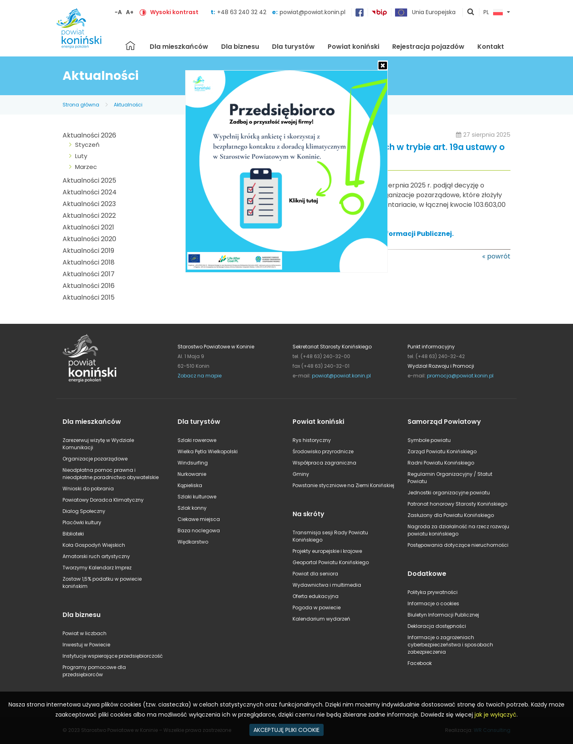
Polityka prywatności (433, 592)
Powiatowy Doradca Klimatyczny (103, 499)
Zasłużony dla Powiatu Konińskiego (451, 515)
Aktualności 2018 (89, 262)
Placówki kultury (82, 522)
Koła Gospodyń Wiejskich (94, 545)
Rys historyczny (312, 440)
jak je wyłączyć (496, 715)
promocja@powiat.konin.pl (460, 375)
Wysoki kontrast (174, 12)
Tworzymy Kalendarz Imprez (97, 567)
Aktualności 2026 (89, 135)
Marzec (86, 167)
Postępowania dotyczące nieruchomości (458, 545)
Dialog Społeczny (84, 511)
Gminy (301, 474)
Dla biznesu (240, 46)
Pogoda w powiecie (317, 607)
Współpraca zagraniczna (324, 462)
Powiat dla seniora (315, 573)
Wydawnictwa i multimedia (327, 584)
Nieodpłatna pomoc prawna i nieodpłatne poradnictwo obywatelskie (111, 474)
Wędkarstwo (193, 541)
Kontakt (490, 46)
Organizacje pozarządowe (95, 458)
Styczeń (87, 144)
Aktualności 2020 (89, 239)
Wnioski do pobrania (88, 488)
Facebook (420, 663)
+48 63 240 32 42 (242, 12)
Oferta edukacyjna (316, 596)
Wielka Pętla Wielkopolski (208, 451)
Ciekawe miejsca (199, 519)
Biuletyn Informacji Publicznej (443, 614)
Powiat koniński (353, 46)
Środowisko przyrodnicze (323, 451)
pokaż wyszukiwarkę (471, 12)
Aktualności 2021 (88, 227)
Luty (81, 156)
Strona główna (130, 45)
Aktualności (128, 104)
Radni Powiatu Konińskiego (441, 462)
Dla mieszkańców (179, 46)
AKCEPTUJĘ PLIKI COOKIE (286, 730)
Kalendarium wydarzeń (321, 618)
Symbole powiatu (429, 440)
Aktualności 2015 (89, 297)
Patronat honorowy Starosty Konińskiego (457, 503)
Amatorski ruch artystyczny (96, 556)
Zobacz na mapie (200, 375)
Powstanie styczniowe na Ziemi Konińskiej (343, 485)
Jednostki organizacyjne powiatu (449, 492)
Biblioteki (73, 533)
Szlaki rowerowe (197, 440)
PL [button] (493, 12)
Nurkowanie (192, 474)
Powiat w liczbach (85, 633)
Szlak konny (192, 507)
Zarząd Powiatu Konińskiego (442, 451)
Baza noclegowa (199, 530)
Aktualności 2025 (89, 180)
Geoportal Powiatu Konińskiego (331, 562)
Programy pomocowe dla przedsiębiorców (94, 671)
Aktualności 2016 (89, 285)
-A (118, 12)
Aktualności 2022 (89, 215)
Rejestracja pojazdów (428, 46)
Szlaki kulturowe (197, 496)
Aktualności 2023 (89, 203)
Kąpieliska (190, 485)
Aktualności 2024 (90, 192)
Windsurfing (193, 462)
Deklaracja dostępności (437, 626)
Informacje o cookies (433, 603)
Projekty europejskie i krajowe (327, 551)
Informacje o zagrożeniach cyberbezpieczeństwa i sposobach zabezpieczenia (450, 644)
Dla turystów (293, 46)
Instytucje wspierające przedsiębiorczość (113, 655)
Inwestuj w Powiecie (86, 644)
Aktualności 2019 (88, 250)
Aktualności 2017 (89, 274)
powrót (498, 256)
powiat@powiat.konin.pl (312, 12)
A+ (130, 12)
